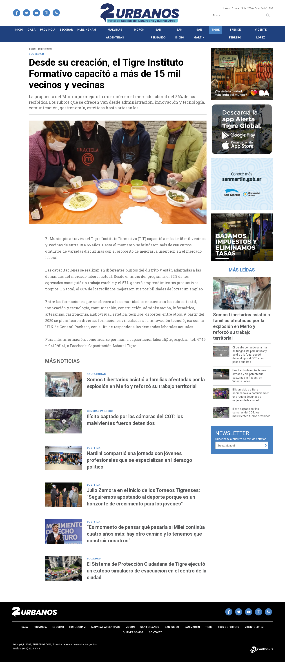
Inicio (18, 29)
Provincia (47, 29)
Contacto (155, 632)
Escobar (66, 29)
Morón (139, 29)
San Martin (199, 33)
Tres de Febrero (235, 33)
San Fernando (158, 33)
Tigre (216, 29)
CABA (32, 29)
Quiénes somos (133, 632)
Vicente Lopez (261, 33)
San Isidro (179, 33)
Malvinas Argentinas (115, 33)
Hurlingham (86, 29)
